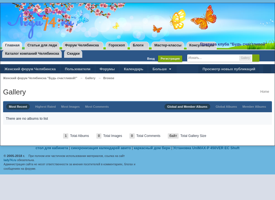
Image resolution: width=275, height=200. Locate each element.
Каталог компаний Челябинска (32, 53)
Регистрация (170, 58)
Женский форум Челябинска (30, 69)
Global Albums (226, 106)
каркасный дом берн (152, 148)
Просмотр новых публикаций (228, 69)
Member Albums (254, 106)
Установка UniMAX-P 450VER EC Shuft (206, 148)
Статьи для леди (42, 45)
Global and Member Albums (187, 106)
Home (264, 92)
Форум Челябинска (82, 45)
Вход (151, 58)
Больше (162, 69)
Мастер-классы (167, 45)
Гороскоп (117, 45)
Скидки (73, 53)
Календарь (133, 69)
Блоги (138, 45)
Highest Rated (45, 106)
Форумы (107, 69)
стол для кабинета (52, 148)
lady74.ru (10, 160)
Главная (12, 45)
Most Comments (97, 106)
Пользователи (77, 69)
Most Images (70, 106)
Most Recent (18, 106)
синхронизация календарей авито (101, 148)
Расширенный (264, 58)
